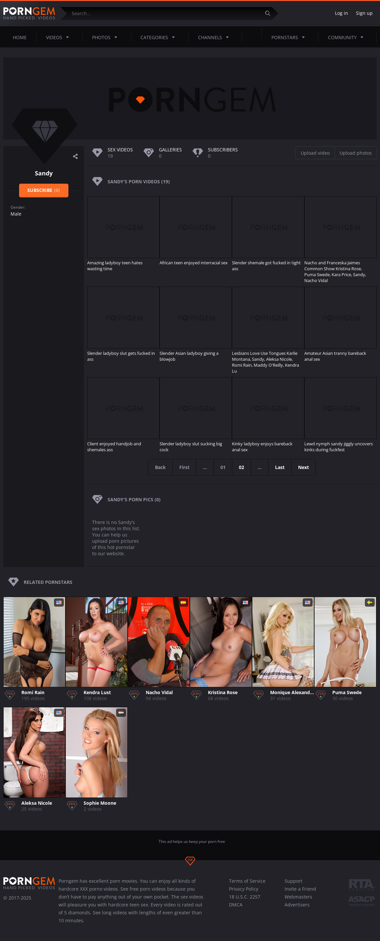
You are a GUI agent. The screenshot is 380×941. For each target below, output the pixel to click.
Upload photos (356, 153)
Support (293, 881)
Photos (106, 37)
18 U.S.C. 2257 (244, 897)
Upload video (315, 153)
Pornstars (290, 37)
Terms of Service (247, 881)
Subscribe (43, 190)
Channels (215, 37)
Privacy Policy (243, 889)
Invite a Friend (300, 889)
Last (280, 467)
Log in (341, 13)
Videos (59, 37)
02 (241, 467)
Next (303, 467)
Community (347, 37)
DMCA (235, 905)
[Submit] (270, 13)
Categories (159, 37)
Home (20, 37)
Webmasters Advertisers (298, 901)
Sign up (364, 13)
